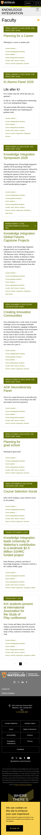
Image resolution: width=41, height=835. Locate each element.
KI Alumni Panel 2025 (19, 82)
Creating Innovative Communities (17, 313)
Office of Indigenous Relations (23, 784)
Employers (27, 133)
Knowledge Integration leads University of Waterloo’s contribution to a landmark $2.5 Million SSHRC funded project (19, 546)
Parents (22, 60)
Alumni (17, 60)
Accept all (14, 828)
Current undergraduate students (15, 51)
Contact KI (5, 689)
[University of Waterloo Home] (8, 3)
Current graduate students (13, 198)
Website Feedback (8, 693)
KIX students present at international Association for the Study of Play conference (18, 611)
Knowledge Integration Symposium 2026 (19, 156)
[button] (30, 3)
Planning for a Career (18, 36)
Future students (10, 54)
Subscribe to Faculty (38, 20)
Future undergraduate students (14, 57)
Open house (9, 213)
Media (33, 587)
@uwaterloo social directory (20, 761)
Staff (12, 60)
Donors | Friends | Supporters (14, 63)
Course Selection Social (20, 491)
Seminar (26, 63)
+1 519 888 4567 (22, 712)
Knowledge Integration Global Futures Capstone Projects (19, 237)
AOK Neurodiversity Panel (17, 388)
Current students (10, 48)
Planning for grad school (12, 443)
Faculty (7, 60)
